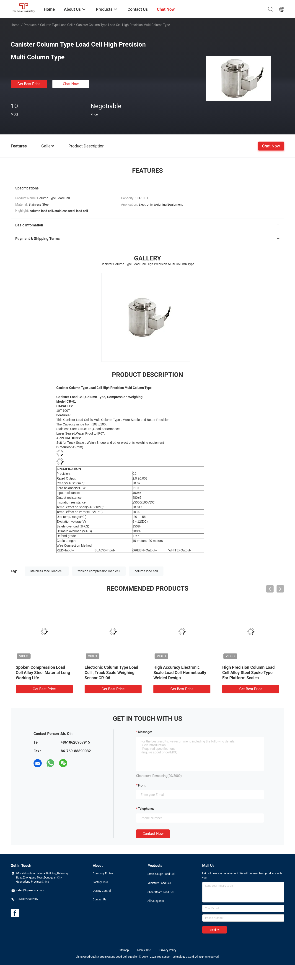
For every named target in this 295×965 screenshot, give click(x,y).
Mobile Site (144, 950)
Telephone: (146, 808)
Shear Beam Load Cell (161, 892)
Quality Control (102, 890)
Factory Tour (100, 882)
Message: (145, 732)
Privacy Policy (167, 950)
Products (30, 25)
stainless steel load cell (46, 571)
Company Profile (103, 873)
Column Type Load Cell (56, 25)
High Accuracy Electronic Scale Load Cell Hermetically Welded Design (179, 672)
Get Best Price (29, 84)
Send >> (214, 929)
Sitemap (124, 950)
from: (142, 785)
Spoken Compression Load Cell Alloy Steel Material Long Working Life (43, 672)
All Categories (156, 900)
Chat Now (71, 84)
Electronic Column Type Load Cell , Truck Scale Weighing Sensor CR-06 (111, 672)
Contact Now (152, 833)
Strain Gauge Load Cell (161, 874)
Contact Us (99, 899)
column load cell (146, 571)
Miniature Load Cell (159, 883)
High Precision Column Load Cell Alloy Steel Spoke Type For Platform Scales (248, 672)
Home (15, 25)
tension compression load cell (99, 571)
